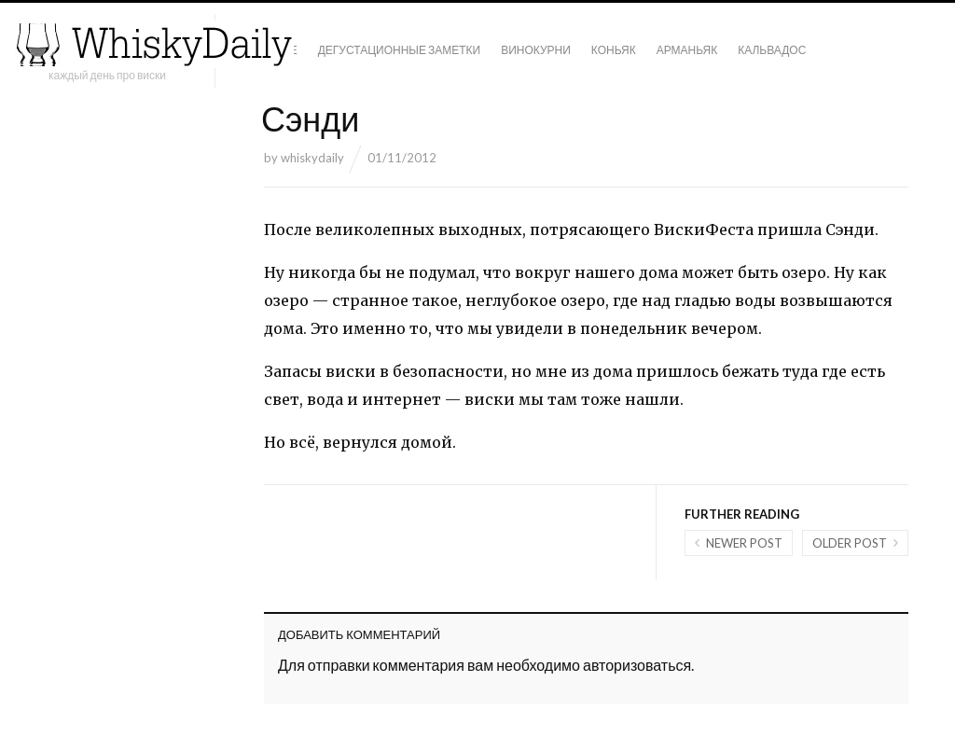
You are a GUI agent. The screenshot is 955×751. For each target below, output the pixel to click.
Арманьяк (687, 50)
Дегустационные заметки (399, 50)
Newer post (744, 542)
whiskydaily (312, 157)
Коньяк (613, 50)
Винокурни (536, 50)
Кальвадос (772, 50)
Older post (849, 542)
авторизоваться (637, 665)
